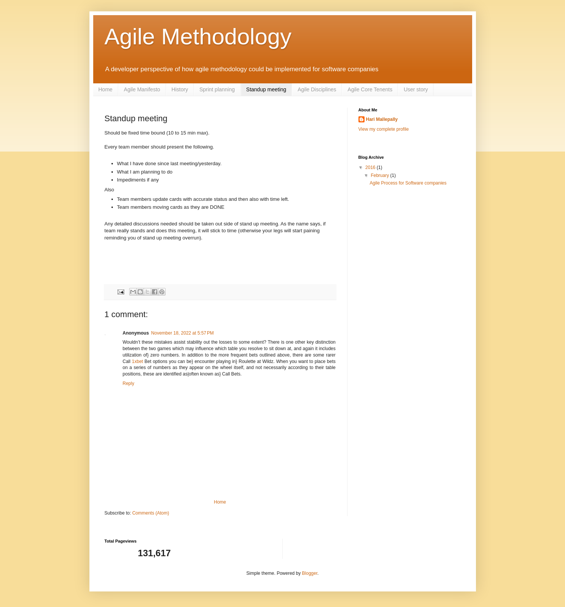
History (180, 89)
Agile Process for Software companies (407, 183)
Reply (129, 383)
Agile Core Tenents (369, 89)
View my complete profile (383, 129)
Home (106, 89)
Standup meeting (266, 89)
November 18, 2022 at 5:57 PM (182, 333)
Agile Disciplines (316, 89)
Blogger (310, 573)
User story (416, 89)
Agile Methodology (198, 36)
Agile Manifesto (142, 89)
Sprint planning (217, 89)
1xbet (137, 361)
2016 (371, 167)
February (380, 175)
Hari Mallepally (382, 119)
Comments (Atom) (150, 513)
